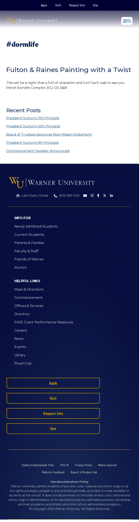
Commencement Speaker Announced (38, 151)
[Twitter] (104, 196)
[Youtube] (85, 196)
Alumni (20, 267)
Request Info (77, 5)
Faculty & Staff (26, 251)
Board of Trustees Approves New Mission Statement (49, 134)
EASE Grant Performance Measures (43, 322)
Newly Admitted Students (36, 226)
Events (20, 347)
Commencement (28, 298)
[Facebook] (98, 196)
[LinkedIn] (111, 196)
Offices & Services (28, 306)
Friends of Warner (29, 259)
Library (19, 355)
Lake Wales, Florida (34, 195)
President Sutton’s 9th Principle (32, 143)
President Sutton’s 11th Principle (32, 118)
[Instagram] (92, 196)
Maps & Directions (28, 289)
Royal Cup (22, 363)
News (18, 339)
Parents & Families (29, 243)
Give (95, 5)
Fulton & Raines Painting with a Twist (68, 70)
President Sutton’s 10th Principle (33, 126)
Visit (58, 5)
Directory (22, 314)
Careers (20, 330)
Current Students (29, 235)
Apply (44, 5)
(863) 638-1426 (69, 195)
